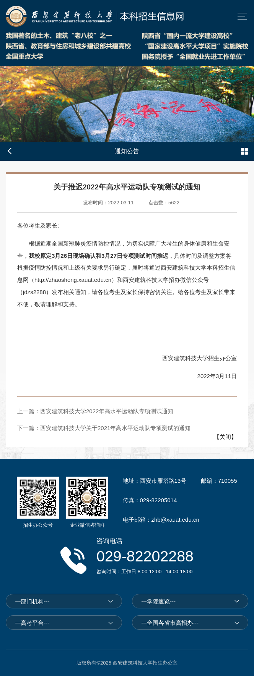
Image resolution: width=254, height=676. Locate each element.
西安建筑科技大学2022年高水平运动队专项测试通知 (106, 411)
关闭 (225, 436)
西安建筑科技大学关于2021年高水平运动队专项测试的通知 (115, 428)
